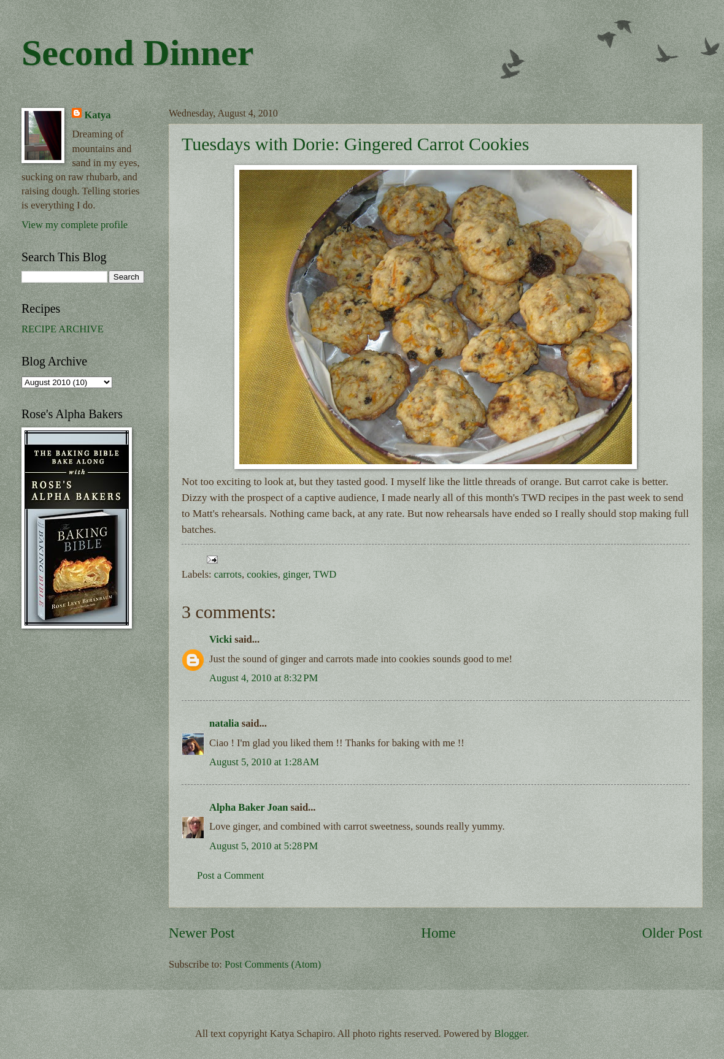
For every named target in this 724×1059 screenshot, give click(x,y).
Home (438, 933)
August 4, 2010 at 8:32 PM (263, 678)
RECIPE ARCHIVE (62, 329)
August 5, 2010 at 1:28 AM (264, 762)
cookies (262, 574)
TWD (325, 574)
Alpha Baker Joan (248, 807)
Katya (97, 115)
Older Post (672, 933)
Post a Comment (230, 875)
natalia (224, 723)
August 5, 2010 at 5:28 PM (263, 846)
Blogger (510, 1033)
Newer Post (201, 933)
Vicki (220, 639)
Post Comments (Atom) (273, 964)
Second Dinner (137, 52)
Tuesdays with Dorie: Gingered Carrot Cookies (355, 144)
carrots (228, 574)
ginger (296, 574)
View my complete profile (74, 225)
